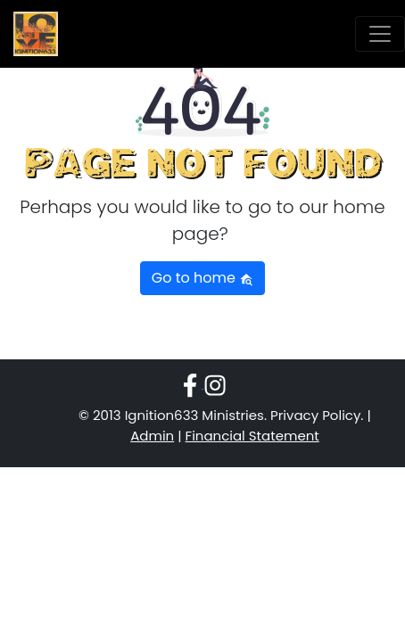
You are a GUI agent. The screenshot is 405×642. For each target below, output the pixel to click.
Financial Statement (252, 435)
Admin (152, 435)
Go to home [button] (202, 278)
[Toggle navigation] (380, 34)
